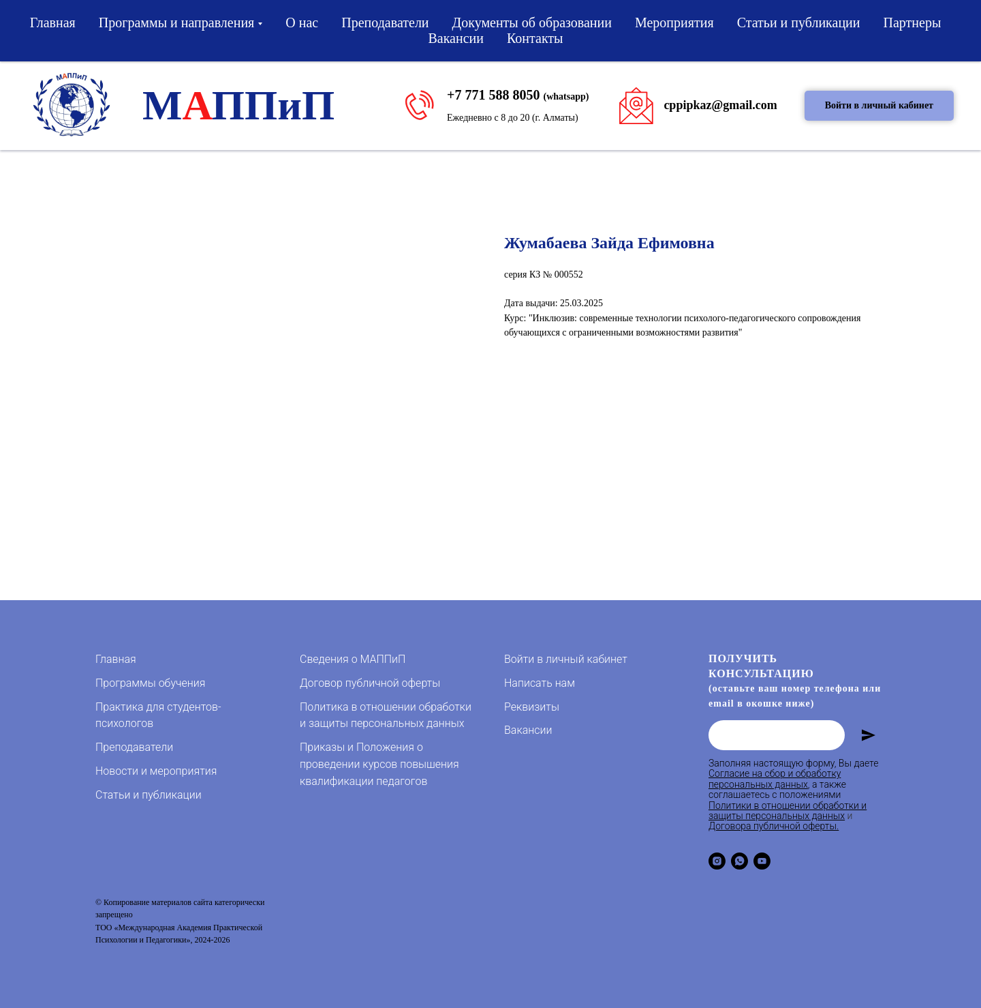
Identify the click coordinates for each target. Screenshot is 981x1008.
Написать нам (539, 683)
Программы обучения (150, 683)
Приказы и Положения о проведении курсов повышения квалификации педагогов (379, 764)
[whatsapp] (739, 861)
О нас (301, 22)
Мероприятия (674, 22)
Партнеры (912, 22)
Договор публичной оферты (370, 683)
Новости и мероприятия (156, 771)
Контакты (535, 38)
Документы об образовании (532, 22)
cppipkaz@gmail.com (720, 105)
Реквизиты (531, 706)
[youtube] (761, 861)
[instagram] (717, 861)
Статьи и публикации (798, 22)
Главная (53, 22)
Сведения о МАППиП (352, 659)
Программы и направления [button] (177, 22)
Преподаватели (385, 22)
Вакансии (456, 38)
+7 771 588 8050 (493, 94)
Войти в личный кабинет (565, 659)
